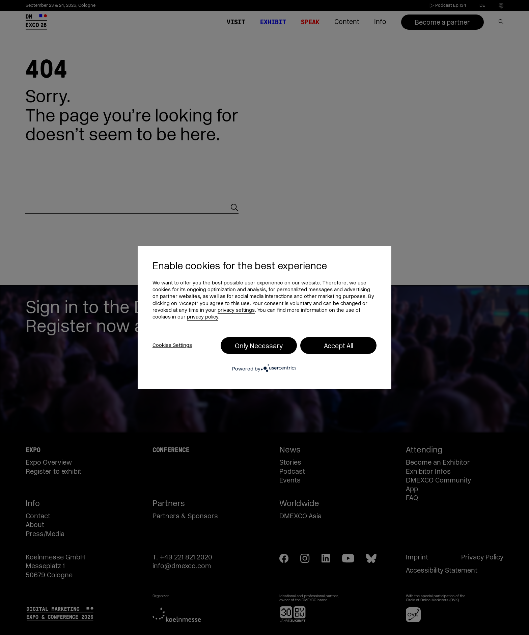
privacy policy (202, 317)
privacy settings (236, 310)
